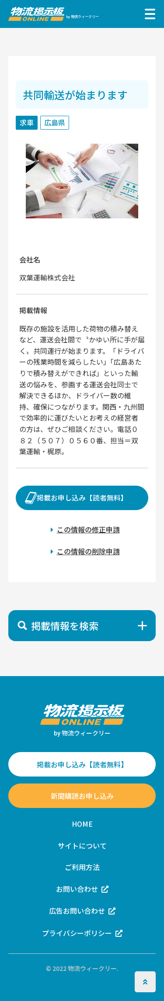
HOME (82, 823)
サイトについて (82, 845)
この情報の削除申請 (88, 551)
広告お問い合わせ (77, 911)
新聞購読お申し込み (82, 795)
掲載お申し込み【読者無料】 (82, 498)
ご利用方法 (82, 867)
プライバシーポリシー (77, 933)
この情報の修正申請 (88, 529)
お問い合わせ (77, 889)
